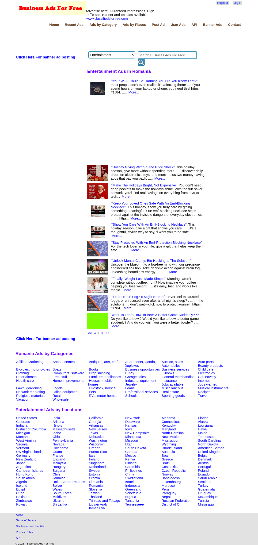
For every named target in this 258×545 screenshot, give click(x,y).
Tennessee (206, 437)
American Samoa (211, 448)
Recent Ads (74, 25)
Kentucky (169, 425)
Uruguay (204, 493)
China (129, 474)
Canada (131, 452)
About (19, 514)
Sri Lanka (60, 504)
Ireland (94, 459)
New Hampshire (137, 433)
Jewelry (131, 384)
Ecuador (204, 474)
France (58, 455)
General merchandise (178, 377)
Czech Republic (174, 470)
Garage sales (135, 377)
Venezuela (133, 493)
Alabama (168, 418)
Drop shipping (99, 373)
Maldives (59, 497)
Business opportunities (142, 369)
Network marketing (30, 392)
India (56, 418)
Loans (130, 388)
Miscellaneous (172, 388)
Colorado (23, 422)
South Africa (25, 478)
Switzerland (134, 478)
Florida (203, 418)
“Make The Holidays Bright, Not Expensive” (144, 185)
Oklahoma (60, 448)
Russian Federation (176, 500)
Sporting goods (173, 396)
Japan (21, 463)
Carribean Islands (29, 470)
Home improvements (68, 381)
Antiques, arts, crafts (104, 362)
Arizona (58, 422)
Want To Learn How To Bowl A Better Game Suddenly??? (155, 315)
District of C (170, 504)
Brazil (166, 463)
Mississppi (206, 504)
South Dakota (135, 448)
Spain (166, 455)
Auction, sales (172, 362)
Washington (98, 440)
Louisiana (205, 425)
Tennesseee (134, 504)
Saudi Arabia (207, 478)
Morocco (168, 485)
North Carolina (173, 433)
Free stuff (60, 377)
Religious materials (30, 396)
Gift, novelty (207, 377)
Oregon (94, 448)
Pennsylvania (63, 440)
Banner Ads (212, 25)
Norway (167, 474)
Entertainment (27, 377)
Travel (202, 396)
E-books (168, 373)
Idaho (57, 433)
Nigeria (130, 497)
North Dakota (208, 444)
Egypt (20, 489)
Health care (25, 381)
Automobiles (171, 365)
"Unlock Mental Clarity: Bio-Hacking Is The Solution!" (151, 261)
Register (222, 2)
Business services (175, 369)
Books (94, 369)
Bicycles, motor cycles (33, 369)
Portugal (204, 467)
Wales (57, 489)
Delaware (132, 422)
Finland (131, 463)
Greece (167, 459)
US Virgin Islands (29, 452)
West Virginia (26, 440)
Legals (58, 388)
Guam (57, 452)
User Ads (178, 25)
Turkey (203, 485)
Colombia (132, 467)
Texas (93, 433)
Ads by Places (134, 25)
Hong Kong (24, 474)
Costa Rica (170, 467)
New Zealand (26, 459)
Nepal (166, 497)
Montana (23, 437)
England (59, 459)
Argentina (23, 467)
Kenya (130, 459)
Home (54, 25)
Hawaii (203, 429)
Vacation (22, 399)
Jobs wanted (207, 384)
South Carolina (209, 440)
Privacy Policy (24, 531)
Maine (202, 433)
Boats (57, 369)
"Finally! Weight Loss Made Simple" (138, 279)
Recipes (204, 392)
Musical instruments (213, 388)
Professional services (141, 392)
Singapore (97, 463)
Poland (203, 470)
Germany (23, 455)
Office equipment (66, 392)
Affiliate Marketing (29, 362)
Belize (57, 485)
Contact (234, 25)
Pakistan (22, 497)
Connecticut (171, 422)
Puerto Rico (98, 452)
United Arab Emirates (69, 482)
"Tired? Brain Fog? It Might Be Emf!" (139, 297)
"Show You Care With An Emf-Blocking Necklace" (149, 224)
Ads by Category (103, 25)
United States (26, 418)
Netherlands (98, 467)
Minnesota (133, 437)
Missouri (131, 440)
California (96, 418)
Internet (204, 381)
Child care (205, 369)
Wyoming (169, 444)
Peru (165, 489)
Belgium (204, 455)
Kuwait (21, 504)
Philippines (133, 470)
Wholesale (60, 399)
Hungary (59, 467)
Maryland (169, 429)
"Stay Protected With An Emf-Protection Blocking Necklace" (156, 242)
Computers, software (68, 373)
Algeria (21, 482)
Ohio (56, 437)
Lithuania (96, 482)
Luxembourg (171, 482)
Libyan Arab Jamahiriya (97, 506)
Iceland (21, 485)
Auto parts (206, 362)
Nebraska (96, 437)
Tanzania (132, 500)
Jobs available (172, 384)
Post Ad (158, 25)
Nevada (58, 444)
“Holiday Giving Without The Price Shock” (143, 167)
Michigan (23, 433)
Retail (57, 396)
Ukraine (58, 500)
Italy (92, 455)
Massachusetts (64, 429)
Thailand (95, 497)
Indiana (21, 425)
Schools (131, 396)
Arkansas (96, 425)
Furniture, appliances (105, 377)
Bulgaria (59, 470)
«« (90, 333)
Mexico (130, 455)
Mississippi (170, 440)
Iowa (129, 429)
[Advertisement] (100, 39)
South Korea (62, 493)
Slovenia (95, 489)
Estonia (94, 474)
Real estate (170, 392)
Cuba (20, 493)
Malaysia (59, 463)
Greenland (133, 489)
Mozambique (208, 497)
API (194, 25)
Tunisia (203, 500)
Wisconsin (97, 444)
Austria (203, 463)
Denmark (205, 459)
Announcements (65, 362)
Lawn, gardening (29, 388)
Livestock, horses (102, 388)
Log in (237, 2)
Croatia (94, 478)
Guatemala (206, 489)
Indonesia (132, 485)
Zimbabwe (24, 500)
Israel (129, 482)
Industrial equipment (140, 381)
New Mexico (171, 437)
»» (107, 333)
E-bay (129, 373)
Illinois (57, 425)
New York (132, 418)
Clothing (22, 373)
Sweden (95, 470)
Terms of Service (26, 520)
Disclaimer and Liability (30, 526)
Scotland (204, 482)
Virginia (22, 444)
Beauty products (210, 365)
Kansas (131, 425)
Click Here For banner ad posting (45, 57)
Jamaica (59, 478)
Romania (96, 485)
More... (134, 92)
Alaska (203, 422)
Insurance (169, 381)
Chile (56, 474)
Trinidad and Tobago (104, 500)
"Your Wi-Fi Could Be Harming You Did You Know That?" (154, 81)
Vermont (22, 448)
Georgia (95, 422)
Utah (129, 444)
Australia (168, 452)
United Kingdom (210, 452)
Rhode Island (172, 448)
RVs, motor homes (103, 396)
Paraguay (169, 493)
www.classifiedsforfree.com (107, 18)
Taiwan (94, 493)
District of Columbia (31, 429)
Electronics (206, 373)
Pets (92, 392)
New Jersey (98, 429)
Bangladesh (171, 478)
